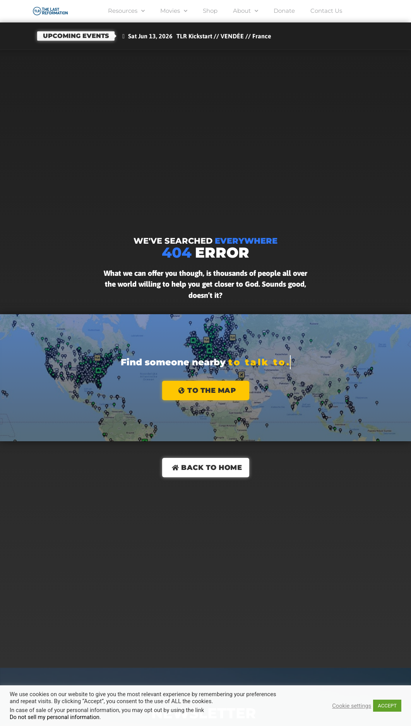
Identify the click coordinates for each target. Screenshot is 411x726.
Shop (210, 10)
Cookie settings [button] (351, 705)
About (245, 11)
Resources (128, 11)
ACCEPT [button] (387, 706)
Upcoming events (76, 36)
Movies (174, 11)
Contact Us (324, 10)
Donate (283, 10)
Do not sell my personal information (54, 717)
